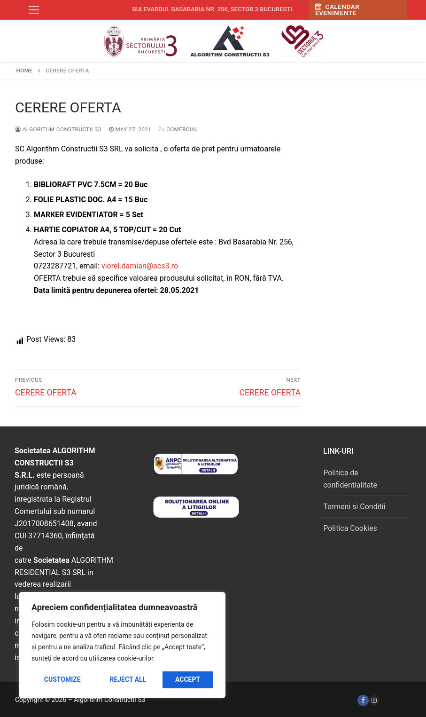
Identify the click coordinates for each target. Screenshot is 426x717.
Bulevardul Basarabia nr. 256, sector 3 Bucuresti (212, 9)
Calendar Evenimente (337, 10)
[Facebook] (362, 700)
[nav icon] (34, 10)
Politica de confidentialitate (350, 478)
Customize (62, 679)
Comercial (178, 129)
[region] (122, 645)
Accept (187, 679)
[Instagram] (374, 700)
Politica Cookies (350, 528)
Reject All (127, 679)
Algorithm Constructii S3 (58, 129)
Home (24, 70)
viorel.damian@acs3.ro (139, 265)
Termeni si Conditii (354, 506)
